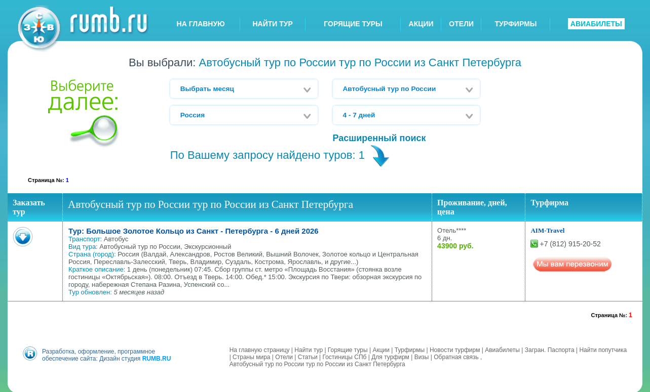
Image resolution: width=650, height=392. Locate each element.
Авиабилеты (502, 349)
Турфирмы (410, 349)
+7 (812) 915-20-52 (570, 244)
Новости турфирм (455, 349)
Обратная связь (456, 356)
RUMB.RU (156, 357)
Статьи (308, 356)
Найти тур (308, 349)
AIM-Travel (547, 230)
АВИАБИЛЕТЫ (596, 24)
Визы (421, 356)
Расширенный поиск (379, 138)
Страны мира (251, 356)
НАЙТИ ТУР (273, 24)
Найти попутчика (603, 349)
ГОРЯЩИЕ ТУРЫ (353, 24)
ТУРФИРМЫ (515, 24)
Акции (381, 349)
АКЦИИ (421, 24)
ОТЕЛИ (461, 24)
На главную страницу (260, 349)
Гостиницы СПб (344, 356)
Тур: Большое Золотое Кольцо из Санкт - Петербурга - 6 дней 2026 (193, 231)
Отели (284, 356)
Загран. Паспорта (550, 349)
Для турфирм (390, 356)
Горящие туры (348, 349)
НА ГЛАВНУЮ (201, 24)
